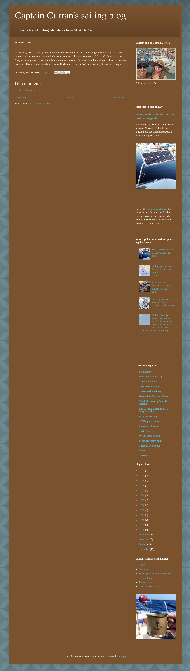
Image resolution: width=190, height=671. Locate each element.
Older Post (119, 97)
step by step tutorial (158, 209)
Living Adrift (146, 371)
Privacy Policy (146, 578)
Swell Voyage (146, 431)
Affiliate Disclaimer (149, 586)
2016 (142, 495)
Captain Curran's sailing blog (70, 15)
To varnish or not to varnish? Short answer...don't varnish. (163, 302)
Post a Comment (27, 90)
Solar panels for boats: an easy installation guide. (163, 252)
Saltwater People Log (150, 376)
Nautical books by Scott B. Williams (153, 402)
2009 (142, 525)
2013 (142, 510)
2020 (142, 475)
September (144, 549)
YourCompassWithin (150, 440)
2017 (142, 490)
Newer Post (21, 97)
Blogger (122, 656)
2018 (142, 485)
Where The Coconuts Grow (154, 396)
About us (143, 569)
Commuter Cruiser (149, 426)
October (143, 544)
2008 (142, 530)
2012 (142, 515)
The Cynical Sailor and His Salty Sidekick (153, 410)
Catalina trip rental (149, 445)
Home (71, 97)
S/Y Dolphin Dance (149, 421)
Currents (144, 455)
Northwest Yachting (149, 386)
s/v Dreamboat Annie (150, 435)
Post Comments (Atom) (41, 103)
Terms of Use (145, 582)
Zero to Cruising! (148, 416)
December (144, 534)
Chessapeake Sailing (150, 391)
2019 (142, 480)
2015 (142, 500)
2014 (142, 505)
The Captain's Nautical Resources (156, 573)
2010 (142, 520)
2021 (142, 470)
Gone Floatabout (148, 381)
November (144, 539)
